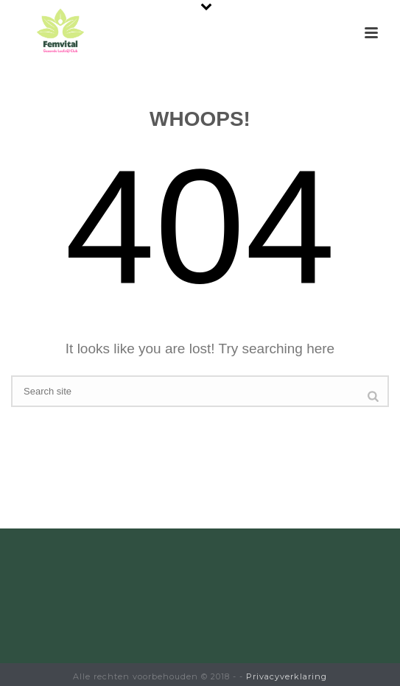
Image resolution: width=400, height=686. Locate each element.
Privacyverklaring (286, 676)
